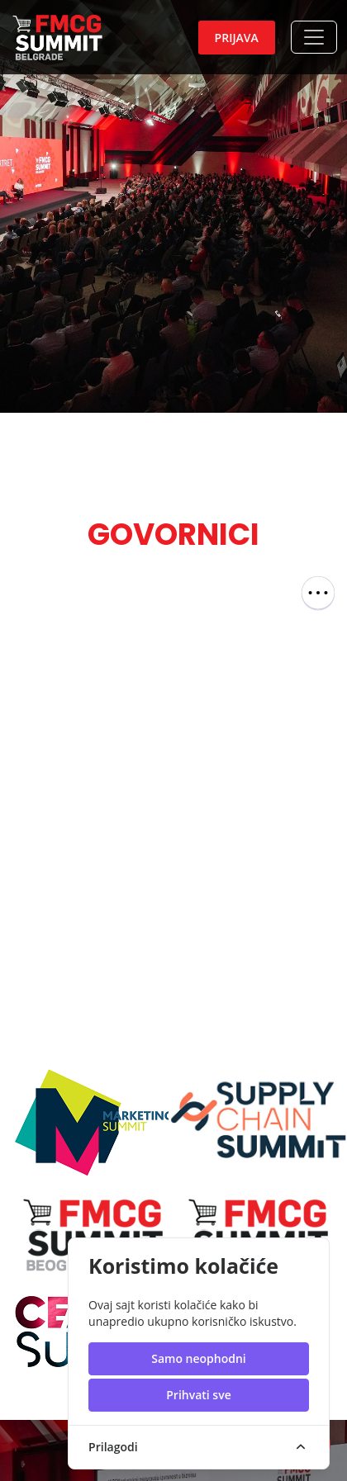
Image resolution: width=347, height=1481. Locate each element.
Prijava (237, 37)
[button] (314, 37)
